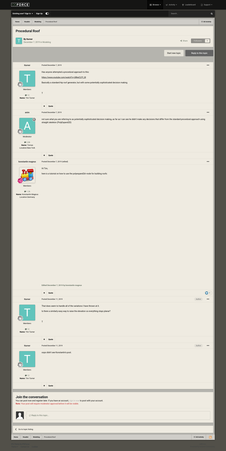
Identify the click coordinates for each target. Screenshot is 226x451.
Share (184, 41)
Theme (14, 447)
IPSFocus (25, 444)
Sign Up (39, 13)
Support (207, 5)
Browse (155, 5)
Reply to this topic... (39, 415)
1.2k (27, 191)
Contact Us (25, 447)
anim (27, 112)
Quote (50, 106)
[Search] (182, 14)
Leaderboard (190, 5)
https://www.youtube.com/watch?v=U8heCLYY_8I (64, 77)
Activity (172, 5)
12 (27, 95)
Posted (52, 65)
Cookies (35, 447)
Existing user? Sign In (23, 14)
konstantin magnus (27, 161)
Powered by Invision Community (202, 447)
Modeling (47, 42)
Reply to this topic (199, 53)
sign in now (74, 400)
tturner (29, 39)
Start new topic (174, 53)
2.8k (27, 142)
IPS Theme (15, 444)
